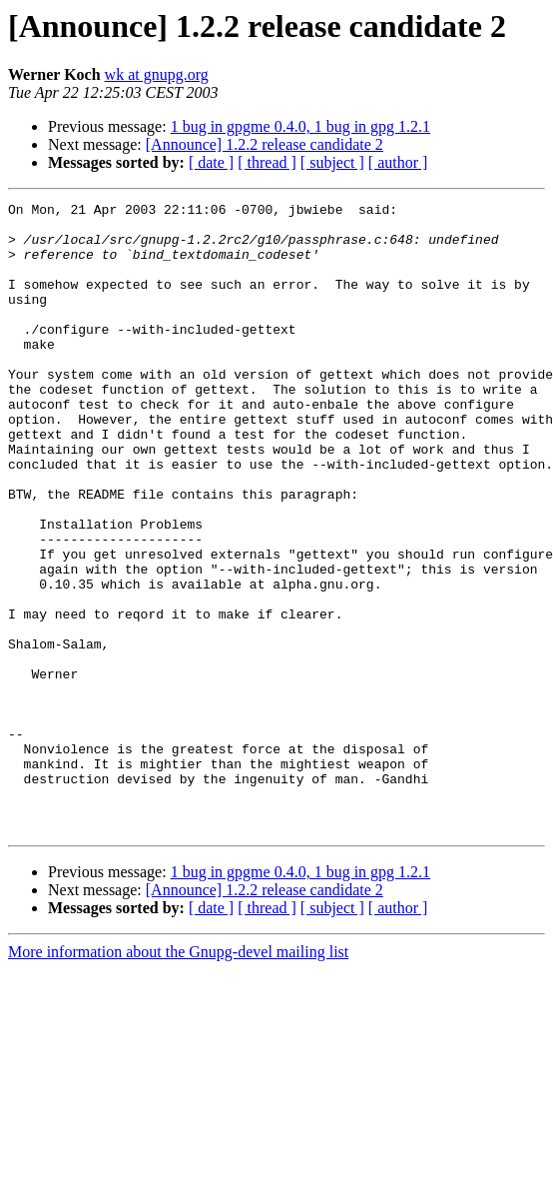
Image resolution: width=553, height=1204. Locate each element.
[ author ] (398, 162)
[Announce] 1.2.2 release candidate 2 (264, 144)
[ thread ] (267, 162)
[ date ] (211, 162)
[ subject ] (332, 162)
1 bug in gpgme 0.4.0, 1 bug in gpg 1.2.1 (300, 126)
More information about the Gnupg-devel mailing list (178, 1077)
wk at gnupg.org (157, 74)
